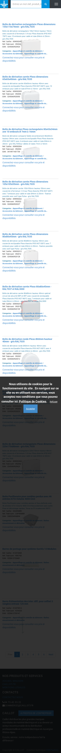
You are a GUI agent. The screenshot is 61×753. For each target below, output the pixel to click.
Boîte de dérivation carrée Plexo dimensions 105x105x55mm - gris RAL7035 (25, 182)
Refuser (54, 401)
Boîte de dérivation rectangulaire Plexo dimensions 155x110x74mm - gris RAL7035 (28, 25)
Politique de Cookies (32, 401)
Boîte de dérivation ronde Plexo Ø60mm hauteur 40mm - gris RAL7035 (27, 340)
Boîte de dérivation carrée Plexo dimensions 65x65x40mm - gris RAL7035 (25, 77)
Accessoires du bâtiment (12, 54)
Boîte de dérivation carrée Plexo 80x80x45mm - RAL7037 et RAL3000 (26, 287)
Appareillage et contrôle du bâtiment (28, 51)
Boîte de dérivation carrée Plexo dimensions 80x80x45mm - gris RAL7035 (25, 235)
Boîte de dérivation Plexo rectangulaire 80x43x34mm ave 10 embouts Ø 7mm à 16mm (29, 130)
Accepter (30, 408)
